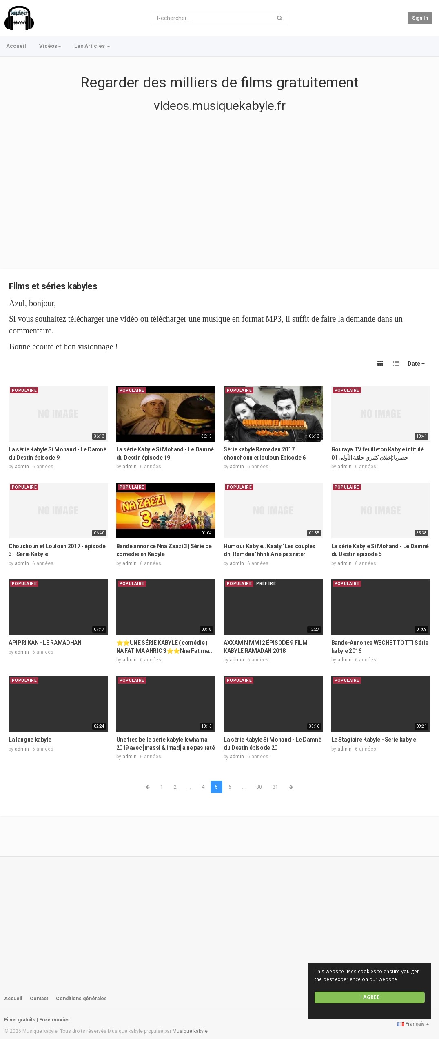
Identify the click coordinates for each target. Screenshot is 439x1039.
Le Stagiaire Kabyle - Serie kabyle (373, 739)
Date (416, 363)
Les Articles (92, 46)
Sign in (420, 18)
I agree (369, 997)
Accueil (16, 46)
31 (275, 787)
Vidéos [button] (50, 46)
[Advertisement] (219, 199)
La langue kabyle (30, 739)
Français (413, 1024)
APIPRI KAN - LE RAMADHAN (45, 642)
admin (22, 466)
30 (259, 787)
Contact (39, 998)
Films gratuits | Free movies (37, 1020)
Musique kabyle (190, 1031)
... (189, 787)
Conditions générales (81, 998)
